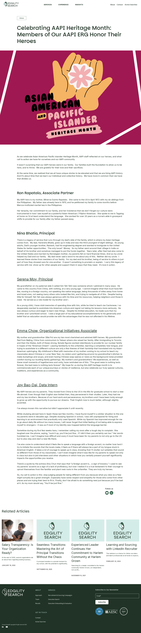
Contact (120, 5)
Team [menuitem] (37, 599)
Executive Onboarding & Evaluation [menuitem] (60, 603)
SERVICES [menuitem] (49, 5)
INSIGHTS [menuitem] (80, 5)
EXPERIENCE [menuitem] (64, 5)
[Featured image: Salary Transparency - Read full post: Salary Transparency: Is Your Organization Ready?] (18, 530)
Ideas (21, 18)
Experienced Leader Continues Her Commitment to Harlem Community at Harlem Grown (87, 553)
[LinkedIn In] (3, 627)
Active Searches (131, 5)
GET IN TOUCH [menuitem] (41, 612)
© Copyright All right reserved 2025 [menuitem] (18, 624)
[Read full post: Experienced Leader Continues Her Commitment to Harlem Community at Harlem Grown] (87, 530)
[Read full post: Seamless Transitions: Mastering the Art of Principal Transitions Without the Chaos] (53, 530)
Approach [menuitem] (38, 595)
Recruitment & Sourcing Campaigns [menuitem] (60, 595)
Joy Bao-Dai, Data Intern (37, 385)
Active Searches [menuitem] (40, 622)
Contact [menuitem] (38, 618)
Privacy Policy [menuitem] (5, 624)
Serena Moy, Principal (35, 279)
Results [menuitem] (37, 603)
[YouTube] (7, 627)
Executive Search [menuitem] (53, 599)
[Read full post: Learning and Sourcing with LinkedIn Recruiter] (122, 530)
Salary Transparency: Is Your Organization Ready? (17, 549)
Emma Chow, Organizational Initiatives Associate (57, 331)
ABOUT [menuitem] (38, 590)
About (112, 5)
